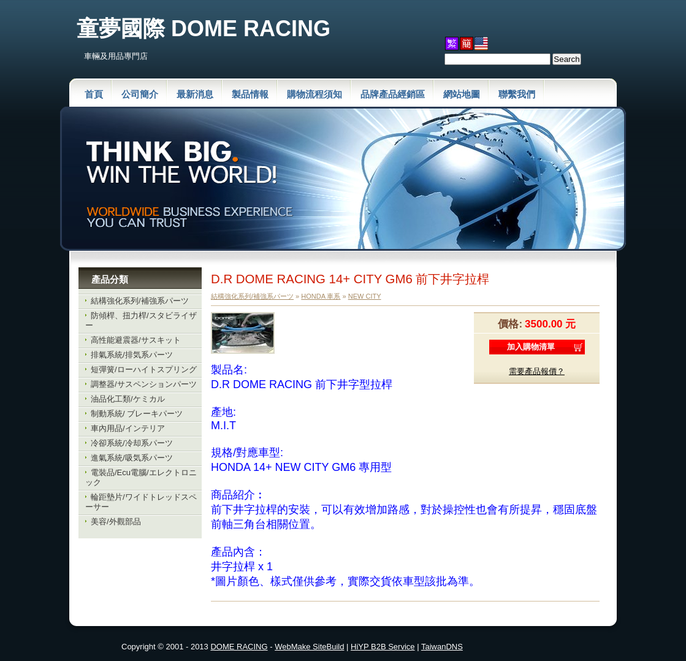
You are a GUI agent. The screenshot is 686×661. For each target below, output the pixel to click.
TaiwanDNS (442, 646)
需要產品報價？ (537, 371)
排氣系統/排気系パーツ (132, 354)
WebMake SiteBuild (309, 646)
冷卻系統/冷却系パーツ (132, 443)
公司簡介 (139, 94)
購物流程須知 (314, 94)
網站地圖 (461, 94)
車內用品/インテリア (128, 428)
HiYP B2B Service (383, 646)
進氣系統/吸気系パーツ (132, 457)
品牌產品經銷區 (392, 94)
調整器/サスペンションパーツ (144, 384)
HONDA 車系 (320, 296)
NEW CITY (364, 296)
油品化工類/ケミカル (128, 398)
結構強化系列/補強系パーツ (140, 300)
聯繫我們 (516, 94)
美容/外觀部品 (116, 521)
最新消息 (195, 94)
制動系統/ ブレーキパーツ (137, 413)
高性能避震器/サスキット (136, 340)
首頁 (94, 94)
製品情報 (250, 94)
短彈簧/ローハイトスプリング (144, 369)
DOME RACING (238, 646)
